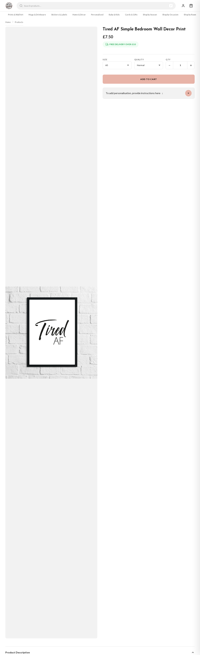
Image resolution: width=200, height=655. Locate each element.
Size (105, 59)
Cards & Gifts (131, 14)
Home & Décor (79, 14)
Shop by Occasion (170, 14)
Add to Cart (148, 79)
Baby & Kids (114, 14)
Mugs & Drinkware (37, 14)
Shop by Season (150, 14)
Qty (168, 59)
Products (19, 22)
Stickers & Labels (59, 14)
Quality (139, 59)
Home (8, 22)
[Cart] (191, 5)
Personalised (97, 14)
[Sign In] (183, 5)
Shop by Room (190, 14)
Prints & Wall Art (15, 14)
